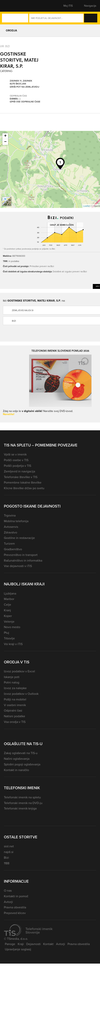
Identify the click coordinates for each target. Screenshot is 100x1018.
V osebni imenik (15, 705)
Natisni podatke (14, 716)
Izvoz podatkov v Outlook (21, 693)
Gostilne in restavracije (19, 538)
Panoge (10, 944)
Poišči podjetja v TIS (17, 465)
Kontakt (48, 944)
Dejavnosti (33, 944)
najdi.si (8, 852)
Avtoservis (11, 527)
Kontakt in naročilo (16, 770)
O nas (8, 890)
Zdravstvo (10, 532)
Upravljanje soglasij (18, 949)
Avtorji (8, 902)
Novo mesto (12, 627)
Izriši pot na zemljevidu (24, 87)
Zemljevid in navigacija (19, 471)
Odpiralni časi (13, 710)
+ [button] (5, 136)
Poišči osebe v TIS (16, 460)
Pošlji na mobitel (15, 699)
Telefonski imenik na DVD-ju (23, 803)
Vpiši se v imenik (15, 454)
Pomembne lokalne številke (22, 482)
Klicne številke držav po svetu (24, 488)
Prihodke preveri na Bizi (42, 266)
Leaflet (86, 206)
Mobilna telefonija (16, 521)
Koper (8, 616)
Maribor (9, 599)
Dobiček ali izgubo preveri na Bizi (70, 271)
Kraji (21, 944)
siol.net (9, 846)
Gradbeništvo (13, 549)
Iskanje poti (11, 677)
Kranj (7, 610)
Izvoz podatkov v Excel (19, 671)
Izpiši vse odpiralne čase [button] (25, 101)
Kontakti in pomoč (16, 896)
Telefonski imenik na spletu (22, 797)
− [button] (5, 142)
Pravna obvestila (15, 907)
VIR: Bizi (5, 46)
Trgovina (10, 515)
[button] (10, 6)
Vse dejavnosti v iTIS (18, 566)
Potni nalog (11, 682)
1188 (6, 863)
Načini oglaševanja (16, 758)
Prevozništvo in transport (21, 555)
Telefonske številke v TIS (20, 477)
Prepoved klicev (15, 913)
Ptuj (6, 632)
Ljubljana (10, 593)
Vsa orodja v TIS (14, 722)
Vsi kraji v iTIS (13, 644)
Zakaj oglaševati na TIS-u (21, 753)
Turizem (9, 543)
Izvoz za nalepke (15, 688)
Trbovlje (9, 638)
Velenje (9, 621)
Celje (7, 604)
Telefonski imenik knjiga (20, 808)
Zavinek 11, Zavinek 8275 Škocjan (21, 82)
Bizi (6, 857)
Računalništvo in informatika (23, 560)
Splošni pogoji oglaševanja (22, 764)
